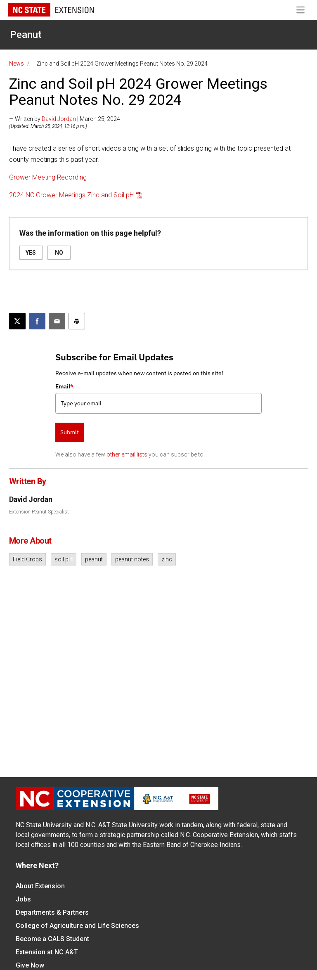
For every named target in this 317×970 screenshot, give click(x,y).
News (16, 63)
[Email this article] (57, 321)
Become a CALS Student (52, 939)
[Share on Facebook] (37, 321)
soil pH (63, 559)
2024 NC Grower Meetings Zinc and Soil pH (71, 195)
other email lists (126, 454)
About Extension (40, 886)
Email (64, 386)
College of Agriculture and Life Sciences (77, 926)
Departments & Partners (52, 912)
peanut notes (132, 559)
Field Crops (27, 559)
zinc (166, 559)
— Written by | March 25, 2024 (64, 119)
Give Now (30, 965)
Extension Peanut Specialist (39, 512)
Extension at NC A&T (47, 952)
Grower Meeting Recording (48, 177)
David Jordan (59, 119)
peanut (94, 559)
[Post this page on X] (17, 321)
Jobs (23, 899)
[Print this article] (77, 321)
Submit (69, 432)
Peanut (26, 34)
